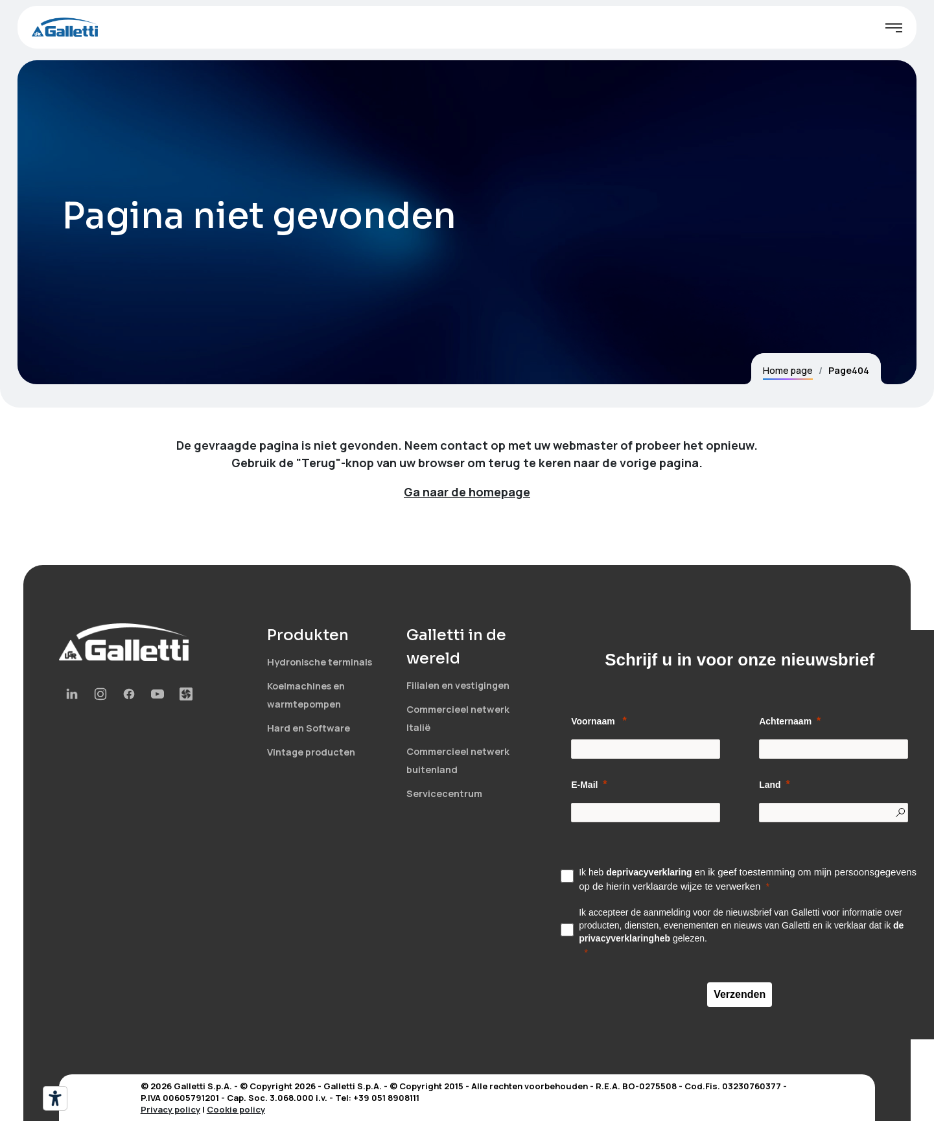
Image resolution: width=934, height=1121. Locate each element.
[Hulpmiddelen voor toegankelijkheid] (55, 1098)
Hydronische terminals (319, 662)
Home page (788, 370)
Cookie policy (236, 1109)
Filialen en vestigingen (457, 685)
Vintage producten (311, 752)
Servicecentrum (444, 793)
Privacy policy (170, 1109)
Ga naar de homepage (467, 492)
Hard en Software (308, 728)
